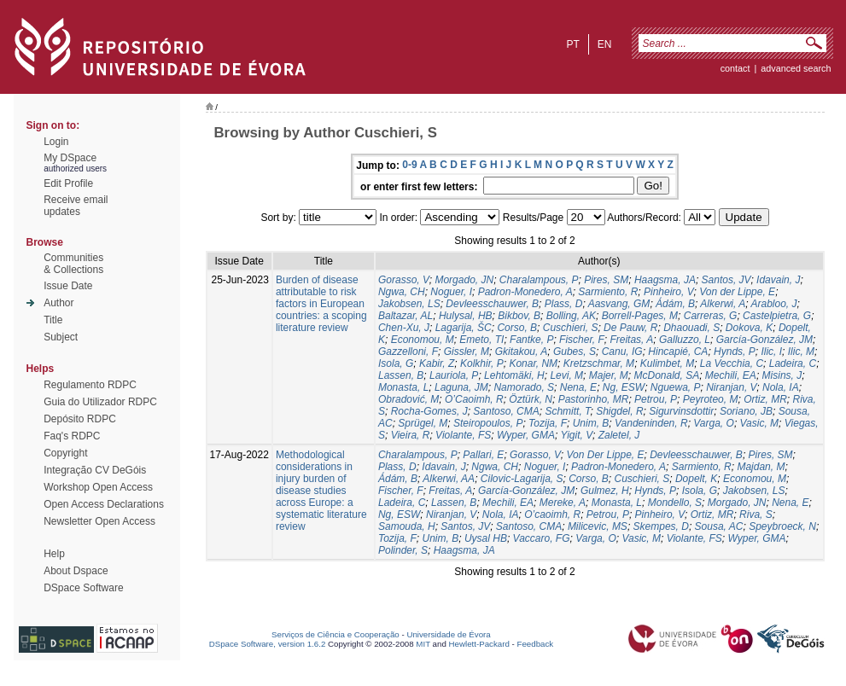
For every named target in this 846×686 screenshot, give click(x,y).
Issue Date (68, 286)
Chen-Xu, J (403, 328)
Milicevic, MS (597, 526)
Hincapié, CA (678, 352)
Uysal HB (485, 538)
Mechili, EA (730, 375)
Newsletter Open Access (99, 521)
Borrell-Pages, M (640, 316)
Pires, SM (606, 280)
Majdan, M (761, 467)
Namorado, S (523, 387)
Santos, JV (726, 280)
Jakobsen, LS (409, 304)
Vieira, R (410, 435)
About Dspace (76, 571)
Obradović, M (408, 399)
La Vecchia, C (731, 363)
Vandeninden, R (651, 423)
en (605, 44)
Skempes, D (661, 526)
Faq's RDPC (72, 436)
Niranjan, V (731, 387)
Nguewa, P (676, 387)
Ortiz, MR (765, 399)
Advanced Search (796, 68)
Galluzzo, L (684, 340)
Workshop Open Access (98, 487)
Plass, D (564, 304)
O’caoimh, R (552, 514)
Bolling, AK (571, 316)
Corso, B (517, 328)
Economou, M (422, 340)
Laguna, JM (461, 387)
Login (56, 142)
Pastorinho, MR (593, 399)
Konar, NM (533, 363)
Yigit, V (576, 435)
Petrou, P (655, 399)
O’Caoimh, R (474, 399)
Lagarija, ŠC (463, 328)
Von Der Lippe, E (606, 455)
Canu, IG (622, 352)
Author (58, 303)
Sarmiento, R (608, 292)
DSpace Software (83, 588)
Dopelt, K (696, 479)
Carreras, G (711, 316)
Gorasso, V (403, 280)
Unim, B (591, 423)
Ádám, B (675, 304)
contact (735, 68)
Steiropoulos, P (487, 423)
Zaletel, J (619, 435)
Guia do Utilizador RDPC (100, 402)
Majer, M (608, 375)
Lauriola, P (453, 375)
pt (572, 44)
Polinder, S (403, 550)
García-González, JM (764, 340)
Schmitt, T (567, 411)
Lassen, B (400, 375)
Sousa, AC (719, 526)
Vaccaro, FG (541, 538)
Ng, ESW (624, 387)
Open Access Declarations (104, 504)
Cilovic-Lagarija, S (522, 479)
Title (53, 320)
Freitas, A (631, 340)
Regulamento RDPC (90, 385)
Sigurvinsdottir (681, 411)
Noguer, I (451, 292)
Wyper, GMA (526, 435)
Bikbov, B (519, 316)
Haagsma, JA (665, 280)
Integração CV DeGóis (95, 470)
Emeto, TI (481, 340)
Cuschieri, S (570, 328)
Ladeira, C (792, 363)
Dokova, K (749, 328)
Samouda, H (406, 526)
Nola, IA (780, 387)
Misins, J (782, 375)
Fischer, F (581, 340)
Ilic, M (801, 352)
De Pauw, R (630, 328)
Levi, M (566, 375)
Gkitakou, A (521, 352)
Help (54, 554)
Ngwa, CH (401, 292)
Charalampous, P (539, 280)
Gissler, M (466, 352)
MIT (423, 643)
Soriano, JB (746, 411)
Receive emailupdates (76, 206)
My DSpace (70, 158)
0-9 (409, 165)
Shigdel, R (619, 411)
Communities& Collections (73, 264)
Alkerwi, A (722, 304)
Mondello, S (675, 503)
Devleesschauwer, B (492, 304)
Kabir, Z (436, 363)
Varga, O (713, 423)
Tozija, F (547, 423)
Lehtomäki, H (514, 375)
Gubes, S (574, 352)
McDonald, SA (666, 375)
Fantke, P (531, 340)
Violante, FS (463, 435)
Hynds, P (735, 352)
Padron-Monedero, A (525, 292)
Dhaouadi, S (691, 328)
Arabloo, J (773, 304)
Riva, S (756, 514)
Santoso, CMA (506, 411)
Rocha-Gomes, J (429, 411)
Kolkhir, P (482, 363)
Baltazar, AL (405, 316)
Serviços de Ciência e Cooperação (335, 634)
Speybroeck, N (782, 526)
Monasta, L (403, 387)
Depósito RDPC (80, 419)
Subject (61, 337)
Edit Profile (68, 183)
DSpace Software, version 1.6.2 (267, 643)
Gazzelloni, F (408, 352)
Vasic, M (759, 423)
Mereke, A (563, 503)
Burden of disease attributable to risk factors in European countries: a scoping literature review (321, 304)
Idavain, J (778, 280)
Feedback (534, 643)
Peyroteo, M (710, 399)
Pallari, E (483, 455)
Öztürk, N (530, 399)
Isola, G (395, 363)
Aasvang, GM (619, 304)
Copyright (65, 453)
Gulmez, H (605, 491)
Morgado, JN (464, 280)
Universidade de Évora (448, 634)
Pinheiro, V (668, 292)
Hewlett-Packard (479, 643)
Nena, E (578, 387)
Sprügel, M (422, 423)
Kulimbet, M (667, 363)
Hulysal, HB (466, 316)
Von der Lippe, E (737, 292)
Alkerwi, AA (449, 479)
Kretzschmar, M (598, 363)
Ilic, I (771, 352)
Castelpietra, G (777, 316)
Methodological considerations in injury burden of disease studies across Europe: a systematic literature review (321, 490)
